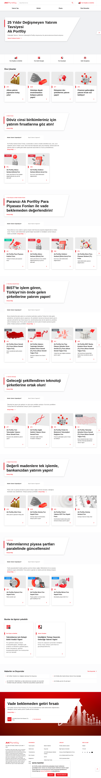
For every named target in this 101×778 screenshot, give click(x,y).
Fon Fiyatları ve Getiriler (16, 59)
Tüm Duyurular (92, 671)
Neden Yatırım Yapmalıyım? (14, 137)
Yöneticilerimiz (32, 752)
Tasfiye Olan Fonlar (48, 760)
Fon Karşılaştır (62, 59)
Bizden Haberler (47, 745)
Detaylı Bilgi (11, 712)
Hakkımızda (31, 748)
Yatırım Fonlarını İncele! (14, 38)
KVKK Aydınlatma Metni (64, 758)
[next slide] (98, 32)
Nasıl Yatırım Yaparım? (34, 137)
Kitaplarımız (31, 758)
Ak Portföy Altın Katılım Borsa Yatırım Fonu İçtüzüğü (67, 676)
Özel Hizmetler (84, 8)
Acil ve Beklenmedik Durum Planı (66, 755)
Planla (60, 8)
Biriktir (39, 8)
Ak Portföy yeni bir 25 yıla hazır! (62, 681)
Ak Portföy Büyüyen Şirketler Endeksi (50, 753)
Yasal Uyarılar (31, 745)
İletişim (83, 745)
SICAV (45, 756)
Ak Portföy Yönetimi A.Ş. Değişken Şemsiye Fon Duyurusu (22, 676)
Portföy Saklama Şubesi (64, 745)
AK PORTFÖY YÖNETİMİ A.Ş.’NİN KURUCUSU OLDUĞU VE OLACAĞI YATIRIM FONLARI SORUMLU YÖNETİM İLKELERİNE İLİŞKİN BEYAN (25, 681)
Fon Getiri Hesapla (39, 59)
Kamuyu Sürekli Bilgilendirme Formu (67, 752)
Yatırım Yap (15, 8)
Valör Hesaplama (85, 59)
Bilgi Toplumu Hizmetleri (64, 748)
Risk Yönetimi (31, 755)
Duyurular (46, 748)
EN (85, 748)
